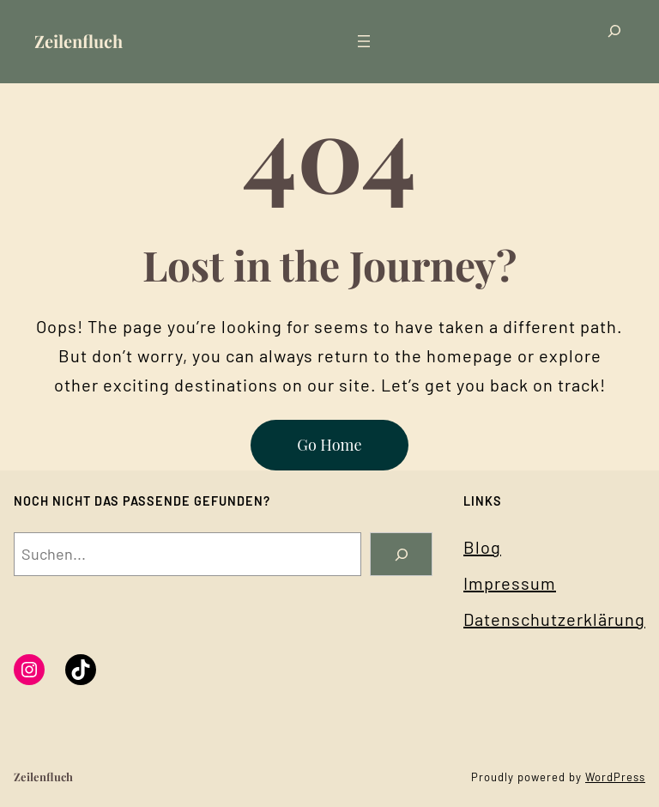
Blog (482, 547)
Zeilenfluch (78, 40)
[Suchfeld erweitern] (614, 42)
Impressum (509, 583)
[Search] (401, 554)
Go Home (329, 444)
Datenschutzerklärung (554, 619)
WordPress (615, 777)
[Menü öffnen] (364, 41)
